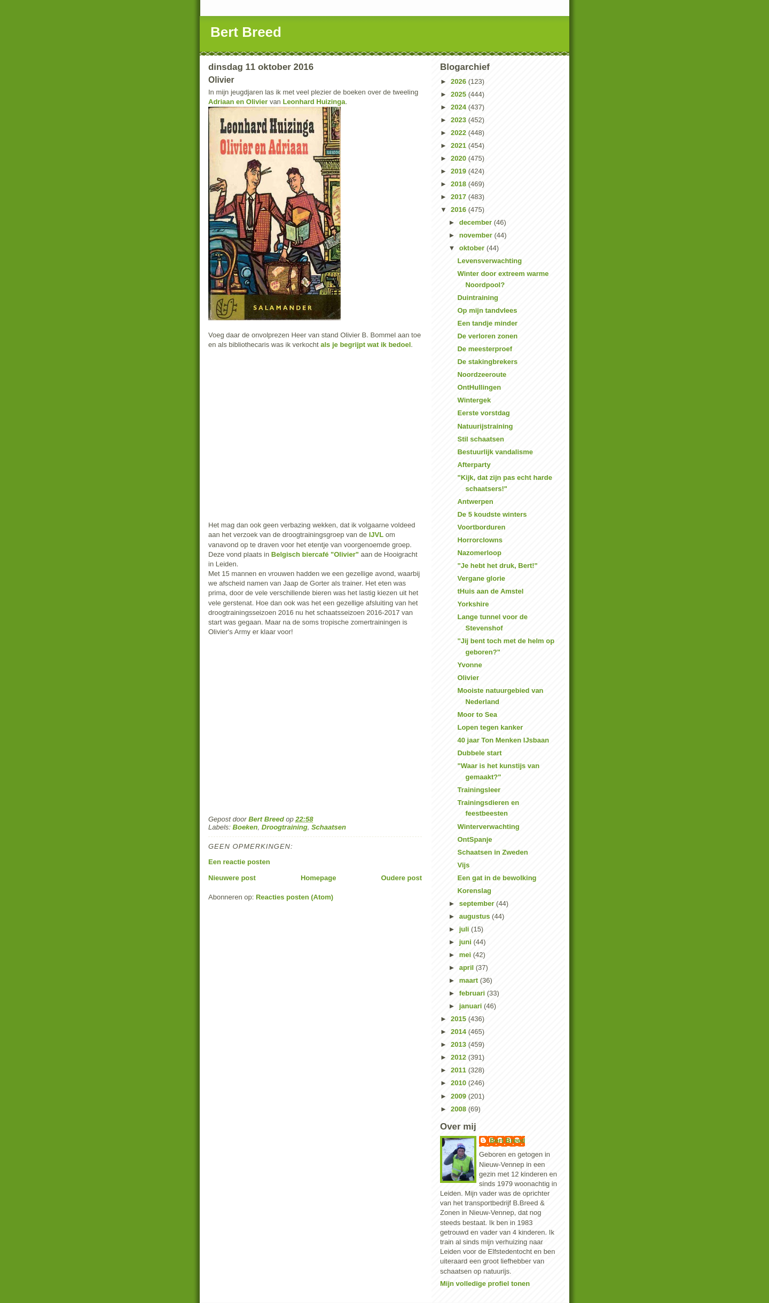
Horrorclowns (480, 540)
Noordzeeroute (481, 374)
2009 (459, 1096)
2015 (459, 1019)
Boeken (245, 827)
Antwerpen (475, 501)
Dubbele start (479, 753)
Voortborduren (481, 527)
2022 (459, 133)
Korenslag (474, 891)
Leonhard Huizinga (314, 102)
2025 (459, 94)
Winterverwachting (488, 827)
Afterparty (473, 465)
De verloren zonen (487, 336)
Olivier (467, 678)
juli (465, 929)
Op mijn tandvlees (487, 310)
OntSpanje (474, 839)
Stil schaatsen (480, 439)
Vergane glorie (481, 578)
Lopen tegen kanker (490, 727)
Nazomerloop (479, 553)
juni (466, 942)
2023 (459, 120)
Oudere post (401, 878)
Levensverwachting (489, 261)
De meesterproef (484, 349)
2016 (459, 210)
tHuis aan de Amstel (490, 591)
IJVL (376, 535)
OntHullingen (479, 387)
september (477, 903)
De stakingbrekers (487, 362)
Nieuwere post (232, 878)
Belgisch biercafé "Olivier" (315, 554)
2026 (459, 81)
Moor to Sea (477, 714)
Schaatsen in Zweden (492, 852)
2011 (459, 1070)
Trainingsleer (478, 790)
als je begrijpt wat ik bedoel (365, 345)
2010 (459, 1083)
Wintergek (474, 400)
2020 (459, 158)
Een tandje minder (487, 323)
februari (473, 993)
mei (466, 955)
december (476, 222)
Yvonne (469, 665)
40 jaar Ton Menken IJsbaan (503, 740)
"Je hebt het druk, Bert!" (497, 566)
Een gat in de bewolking (496, 878)
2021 (459, 145)
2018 (459, 184)
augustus (475, 916)
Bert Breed (245, 32)
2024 (459, 107)
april (467, 968)
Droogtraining (285, 827)
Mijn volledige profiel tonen (485, 1284)
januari (471, 1006)
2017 (459, 197)
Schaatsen (328, 827)
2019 (459, 171)
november (477, 235)
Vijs (463, 865)
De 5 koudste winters (492, 514)
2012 (459, 1057)
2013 (459, 1044)
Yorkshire (473, 604)
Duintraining (477, 298)
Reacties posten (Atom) (294, 897)
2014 (459, 1032)
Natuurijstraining (485, 426)
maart (469, 980)
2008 (459, 1109)
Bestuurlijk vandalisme (495, 452)
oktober (472, 248)
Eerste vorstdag (483, 413)
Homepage (318, 878)
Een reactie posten (239, 862)
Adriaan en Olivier (238, 102)
